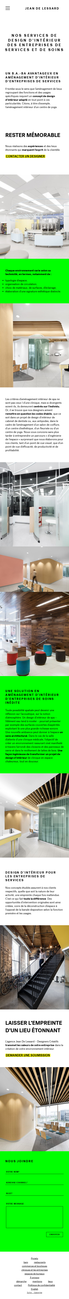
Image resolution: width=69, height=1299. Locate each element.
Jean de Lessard (42, 8)
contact (18, 1285)
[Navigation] (7, 8)
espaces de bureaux (35, 1273)
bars (26, 1262)
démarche (21, 1281)
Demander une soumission (28, 1055)
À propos (34, 1277)
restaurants (40, 1262)
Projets (34, 1258)
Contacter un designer (25, 156)
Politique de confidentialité (41, 1285)
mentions (37, 1281)
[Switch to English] (34, 1289)
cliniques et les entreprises (34, 1270)
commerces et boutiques (34, 1266)
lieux (50, 1281)
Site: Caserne (34, 1292)
